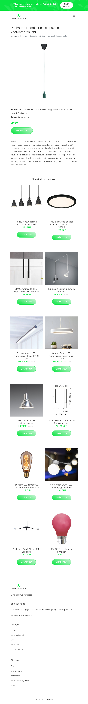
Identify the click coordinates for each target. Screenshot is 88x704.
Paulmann (68, 109)
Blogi (13, 666)
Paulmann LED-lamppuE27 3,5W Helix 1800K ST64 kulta (26, 486)
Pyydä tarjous (66, 5)
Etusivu (14, 36)
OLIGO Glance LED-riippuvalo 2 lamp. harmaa (61, 421)
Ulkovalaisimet (17, 649)
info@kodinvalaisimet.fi (21, 615)
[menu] (74, 16)
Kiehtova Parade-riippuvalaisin (26, 421)
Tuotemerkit (28, 109)
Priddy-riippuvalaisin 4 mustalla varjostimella (26, 223)
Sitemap (14, 685)
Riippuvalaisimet (55, 109)
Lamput (14, 630)
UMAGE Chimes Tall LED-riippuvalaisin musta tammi (26, 290)
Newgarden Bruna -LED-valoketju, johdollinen (61, 486)
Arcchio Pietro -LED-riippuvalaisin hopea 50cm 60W (61, 356)
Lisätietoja (21, 130)
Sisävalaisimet (40, 109)
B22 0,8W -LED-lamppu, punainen (61, 550)
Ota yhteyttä (16, 671)
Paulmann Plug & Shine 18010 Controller (26, 550)
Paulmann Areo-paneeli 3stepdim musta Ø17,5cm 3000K (62, 224)
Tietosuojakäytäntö (20, 680)
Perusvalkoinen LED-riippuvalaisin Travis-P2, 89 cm (26, 356)
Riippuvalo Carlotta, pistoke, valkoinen (61, 290)
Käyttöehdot (16, 675)
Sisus (13, 640)
